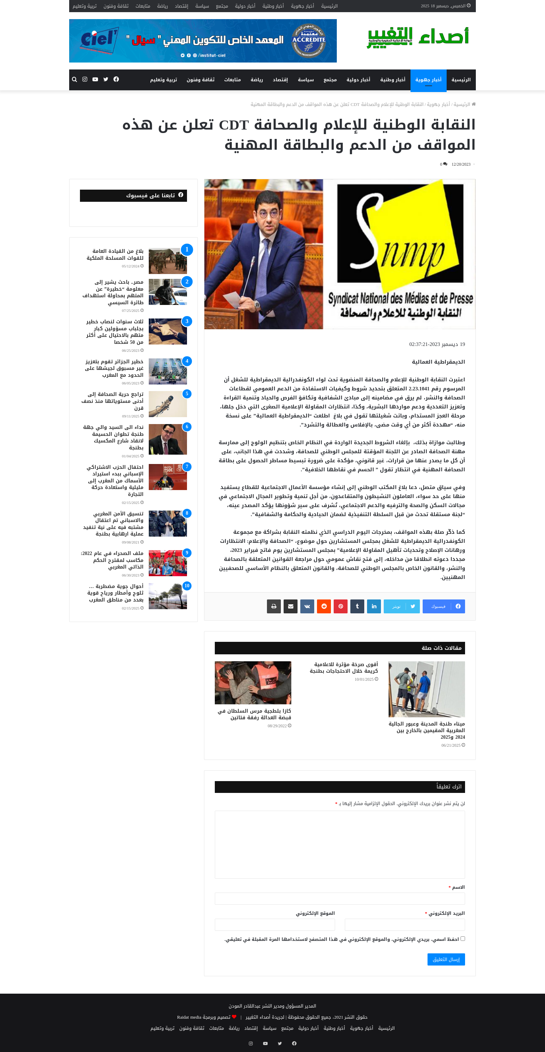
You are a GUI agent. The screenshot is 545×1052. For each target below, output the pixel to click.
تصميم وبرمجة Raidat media (204, 1017)
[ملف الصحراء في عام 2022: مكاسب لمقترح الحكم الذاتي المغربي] (168, 563)
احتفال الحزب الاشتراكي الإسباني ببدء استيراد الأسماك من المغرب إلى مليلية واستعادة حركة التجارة (115, 481)
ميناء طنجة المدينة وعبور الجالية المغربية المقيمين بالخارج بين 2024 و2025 (427, 730)
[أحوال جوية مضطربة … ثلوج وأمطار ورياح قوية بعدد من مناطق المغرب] (168, 596)
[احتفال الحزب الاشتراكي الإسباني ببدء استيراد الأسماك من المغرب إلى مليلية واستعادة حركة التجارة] (168, 477)
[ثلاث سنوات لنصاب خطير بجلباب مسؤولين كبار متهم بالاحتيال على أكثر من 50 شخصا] (168, 331)
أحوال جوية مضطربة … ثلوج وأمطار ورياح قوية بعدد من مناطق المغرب (115, 593)
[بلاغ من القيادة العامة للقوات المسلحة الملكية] (168, 261)
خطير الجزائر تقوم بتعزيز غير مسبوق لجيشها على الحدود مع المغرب (114, 368)
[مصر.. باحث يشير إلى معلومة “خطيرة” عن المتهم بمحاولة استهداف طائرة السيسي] (168, 292)
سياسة (202, 6)
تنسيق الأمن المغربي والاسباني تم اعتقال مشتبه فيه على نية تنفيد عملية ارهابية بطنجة (113, 524)
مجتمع (222, 6)
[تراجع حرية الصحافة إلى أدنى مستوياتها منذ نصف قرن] (168, 404)
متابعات (143, 6)
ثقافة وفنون (116, 6)
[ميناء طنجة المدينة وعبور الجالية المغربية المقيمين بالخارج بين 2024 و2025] (427, 689)
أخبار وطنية (273, 6)
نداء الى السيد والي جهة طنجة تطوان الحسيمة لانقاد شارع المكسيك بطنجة (113, 438)
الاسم (457, 887)
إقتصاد (181, 6)
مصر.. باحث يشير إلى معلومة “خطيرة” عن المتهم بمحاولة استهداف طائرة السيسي (113, 292)
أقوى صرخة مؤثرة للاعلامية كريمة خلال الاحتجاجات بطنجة (344, 668)
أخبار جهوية (302, 6)
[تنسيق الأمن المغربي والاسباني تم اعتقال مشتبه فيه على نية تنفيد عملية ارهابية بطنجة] (168, 524)
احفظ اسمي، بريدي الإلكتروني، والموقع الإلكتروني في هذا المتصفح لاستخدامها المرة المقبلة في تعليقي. (342, 939)
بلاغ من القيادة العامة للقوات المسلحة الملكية (115, 255)
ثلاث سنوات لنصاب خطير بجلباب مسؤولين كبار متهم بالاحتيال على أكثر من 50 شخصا (115, 332)
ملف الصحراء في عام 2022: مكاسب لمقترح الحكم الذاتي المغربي (112, 560)
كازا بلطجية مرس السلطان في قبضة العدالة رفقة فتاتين (254, 714)
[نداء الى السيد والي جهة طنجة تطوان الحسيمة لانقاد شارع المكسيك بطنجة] (168, 439)
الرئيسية (329, 6)
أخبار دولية (245, 6)
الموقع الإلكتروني (315, 913)
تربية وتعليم (85, 6)
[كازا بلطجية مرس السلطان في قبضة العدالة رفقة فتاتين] (253, 682)
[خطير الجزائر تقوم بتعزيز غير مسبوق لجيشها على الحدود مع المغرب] (168, 371)
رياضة (162, 6)
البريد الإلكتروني (445, 913)
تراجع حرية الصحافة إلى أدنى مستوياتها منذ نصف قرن (112, 401)
